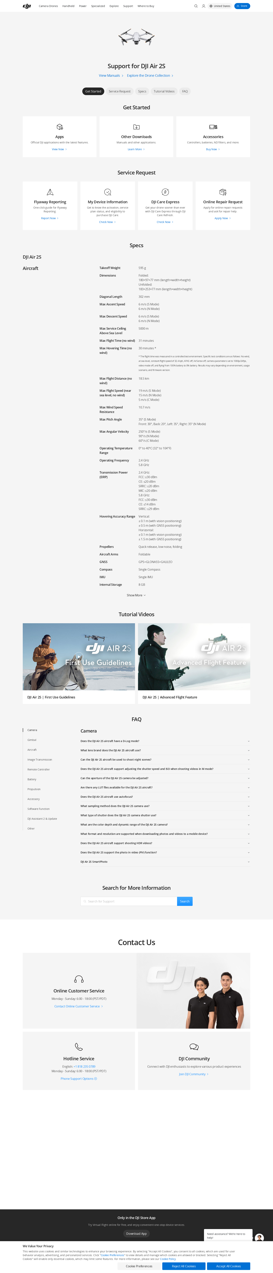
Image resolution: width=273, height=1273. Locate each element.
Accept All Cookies (228, 1266)
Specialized (98, 6)
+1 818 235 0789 (84, 1066)
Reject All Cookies (184, 1266)
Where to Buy (146, 6)
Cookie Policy (168, 1259)
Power (83, 6)
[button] (259, 1238)
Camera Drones (48, 6)
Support (128, 6)
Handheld (68, 6)
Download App (136, 1234)
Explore (114, 6)
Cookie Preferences (112, 1255)
